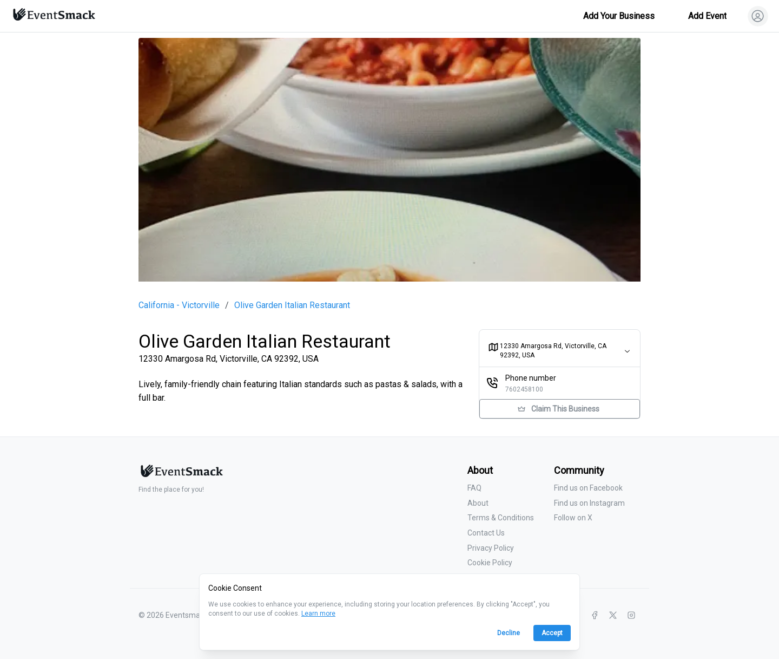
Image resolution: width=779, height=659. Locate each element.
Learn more (318, 613)
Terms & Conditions (500, 517)
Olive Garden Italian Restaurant (292, 305)
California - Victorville (179, 305)
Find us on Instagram (589, 503)
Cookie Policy (489, 562)
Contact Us (486, 532)
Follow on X (573, 517)
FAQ (474, 488)
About (477, 503)
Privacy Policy (490, 548)
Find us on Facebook (588, 488)
